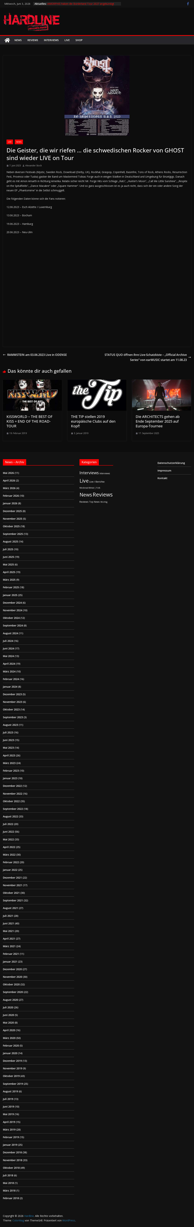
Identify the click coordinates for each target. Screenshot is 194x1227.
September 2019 (13, 1083)
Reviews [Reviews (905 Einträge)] (103, 494)
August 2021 (10, 908)
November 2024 (12, 610)
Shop (79, 40)
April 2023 (9, 755)
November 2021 (12, 885)
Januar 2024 (10, 686)
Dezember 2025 (12, 511)
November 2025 (12, 518)
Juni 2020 (8, 1015)
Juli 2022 (8, 824)
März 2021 (9, 946)
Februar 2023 (11, 770)
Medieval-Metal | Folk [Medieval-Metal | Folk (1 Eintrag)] (89, 488)
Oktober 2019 (11, 1076)
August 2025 (10, 541)
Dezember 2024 (12, 602)
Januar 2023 (10, 778)
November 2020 (12, 976)
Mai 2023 (8, 747)
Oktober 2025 (11, 526)
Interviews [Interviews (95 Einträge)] (89, 472)
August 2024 (10, 633)
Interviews (51, 40)
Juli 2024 (8, 641)
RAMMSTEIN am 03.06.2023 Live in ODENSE (35, 355)
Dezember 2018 (12, 1152)
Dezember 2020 (12, 969)
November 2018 (12, 1160)
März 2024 (9, 671)
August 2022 (10, 816)
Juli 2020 (8, 1007)
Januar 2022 (10, 870)
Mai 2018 (8, 1183)
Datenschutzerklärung (171, 463)
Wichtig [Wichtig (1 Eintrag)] (103, 502)
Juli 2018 (8, 1175)
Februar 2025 (11, 587)
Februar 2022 (11, 862)
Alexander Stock (33, 165)
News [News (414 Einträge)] (85, 494)
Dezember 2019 (12, 1060)
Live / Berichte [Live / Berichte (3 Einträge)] (97, 481)
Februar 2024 (11, 679)
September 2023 (13, 717)
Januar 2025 (10, 595)
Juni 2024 (8, 648)
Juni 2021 (8, 923)
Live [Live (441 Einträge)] (84, 480)
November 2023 (12, 702)
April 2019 (9, 1122)
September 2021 (13, 900)
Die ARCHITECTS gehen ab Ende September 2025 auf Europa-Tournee (158, 421)
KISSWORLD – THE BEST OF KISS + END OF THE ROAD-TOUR (29, 421)
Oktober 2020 (11, 984)
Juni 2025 (8, 557)
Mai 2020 (8, 1022)
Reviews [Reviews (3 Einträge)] (84, 501)
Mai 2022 (8, 839)
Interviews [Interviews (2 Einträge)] (105, 473)
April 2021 (9, 938)
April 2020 (9, 1030)
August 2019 (10, 1091)
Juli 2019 (8, 1099)
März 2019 (9, 1129)
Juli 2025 (8, 549)
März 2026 (9, 488)
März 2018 (9, 1190)
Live (67, 40)
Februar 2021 (11, 953)
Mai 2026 (8, 473)
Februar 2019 (11, 1137)
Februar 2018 (11, 1198)
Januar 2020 (10, 1053)
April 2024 (9, 663)
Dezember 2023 (12, 694)
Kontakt (162, 478)
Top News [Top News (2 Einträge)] (94, 501)
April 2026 (9, 480)
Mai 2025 (8, 564)
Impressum (164, 470)
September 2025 (13, 534)
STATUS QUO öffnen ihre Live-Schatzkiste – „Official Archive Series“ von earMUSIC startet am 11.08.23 (148, 357)
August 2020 (10, 999)
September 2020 (13, 992)
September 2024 (13, 625)
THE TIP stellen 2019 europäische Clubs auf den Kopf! (93, 421)
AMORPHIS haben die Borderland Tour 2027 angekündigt (80, 3)
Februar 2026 (11, 495)
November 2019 (12, 1068)
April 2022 (9, 847)
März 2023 (9, 763)
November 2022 (12, 793)
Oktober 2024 (11, 618)
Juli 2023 (8, 732)
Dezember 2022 (12, 786)
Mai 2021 (8, 931)
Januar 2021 (10, 961)
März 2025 (9, 579)
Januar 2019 (10, 1144)
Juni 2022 (8, 831)
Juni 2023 (8, 740)
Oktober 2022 (11, 801)
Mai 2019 (8, 1114)
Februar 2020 (11, 1045)
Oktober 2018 (11, 1167)
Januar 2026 (10, 503)
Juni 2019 (8, 1106)
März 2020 (9, 1038)
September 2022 (13, 809)
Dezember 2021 (12, 877)
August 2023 (10, 725)
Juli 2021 (8, 915)
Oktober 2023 (11, 709)
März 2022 (9, 854)
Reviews (32, 40)
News (18, 40)
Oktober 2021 (11, 893)
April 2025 (9, 572)
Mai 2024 (8, 656)
